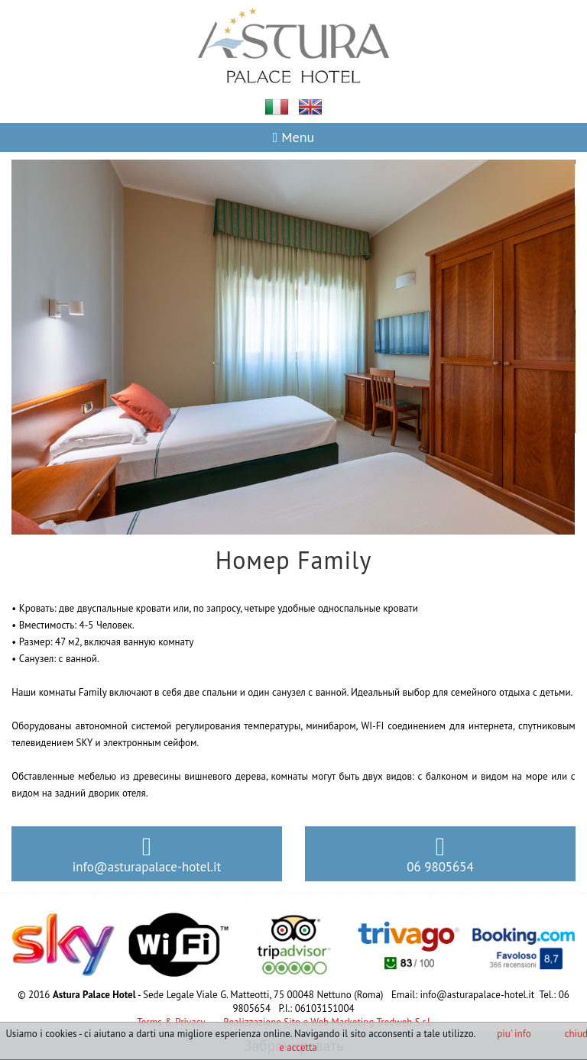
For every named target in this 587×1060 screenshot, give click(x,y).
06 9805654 (440, 854)
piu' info (513, 1033)
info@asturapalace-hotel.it (146, 854)
